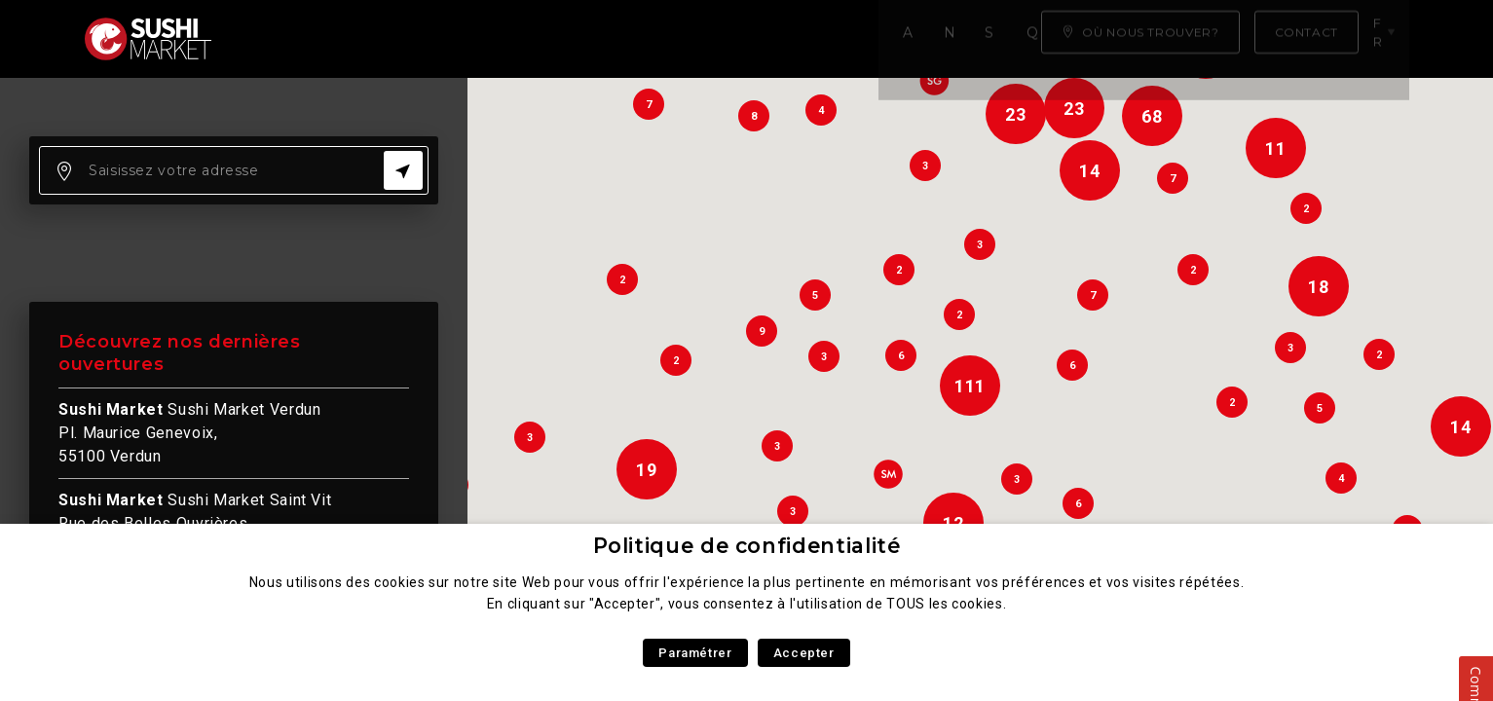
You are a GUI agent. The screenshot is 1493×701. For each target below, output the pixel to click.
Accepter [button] (804, 653)
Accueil (283, 39)
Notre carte (402, 39)
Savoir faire (541, 39)
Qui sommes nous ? (708, 39)
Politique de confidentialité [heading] (747, 546)
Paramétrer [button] (694, 653)
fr (1388, 38)
